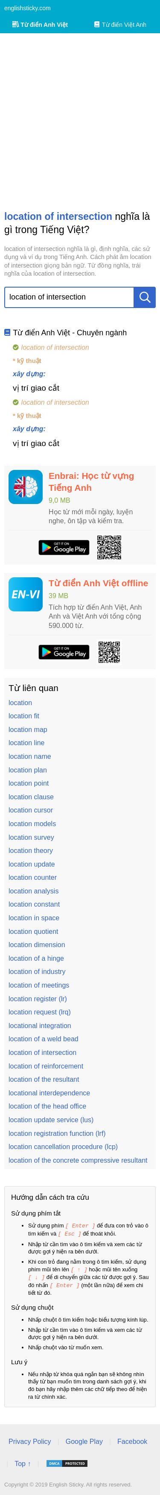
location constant (34, 904)
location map (28, 729)
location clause (31, 797)
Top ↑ (23, 1461)
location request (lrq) (40, 1012)
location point (29, 783)
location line (27, 742)
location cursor (31, 810)
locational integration (40, 1025)
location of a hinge (36, 958)
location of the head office (47, 1106)
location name (30, 756)
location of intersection (42, 1052)
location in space (34, 918)
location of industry (37, 971)
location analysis (33, 891)
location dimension (37, 944)
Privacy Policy (30, 1439)
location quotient (33, 931)
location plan (28, 770)
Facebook (132, 1439)
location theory (31, 850)
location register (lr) (38, 998)
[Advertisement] (80, 122)
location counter (33, 877)
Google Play (84, 1439)
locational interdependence (49, 1093)
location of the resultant (44, 1079)
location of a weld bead (44, 1039)
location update (32, 864)
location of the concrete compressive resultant (78, 1160)
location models (32, 823)
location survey (31, 837)
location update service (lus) (51, 1119)
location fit (24, 716)
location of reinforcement (46, 1066)
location (20, 702)
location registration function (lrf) (57, 1133)
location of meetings (39, 985)
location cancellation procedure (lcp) (63, 1146)
